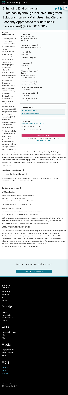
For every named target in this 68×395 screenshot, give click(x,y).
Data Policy (5, 294)
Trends (4, 356)
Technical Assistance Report (31, 113)
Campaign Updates (8, 350)
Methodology (6, 292)
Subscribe (5, 373)
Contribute (5, 368)
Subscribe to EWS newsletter (34, 271)
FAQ (3, 297)
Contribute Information (43, 135)
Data (3, 335)
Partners (4, 312)
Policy (4, 338)
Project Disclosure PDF (29, 110)
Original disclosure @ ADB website (33, 123)
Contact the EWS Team (43, 140)
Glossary (4, 300)
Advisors (4, 320)
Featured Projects (7, 353)
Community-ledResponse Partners (8, 316)
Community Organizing (9, 332)
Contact (4, 371)
